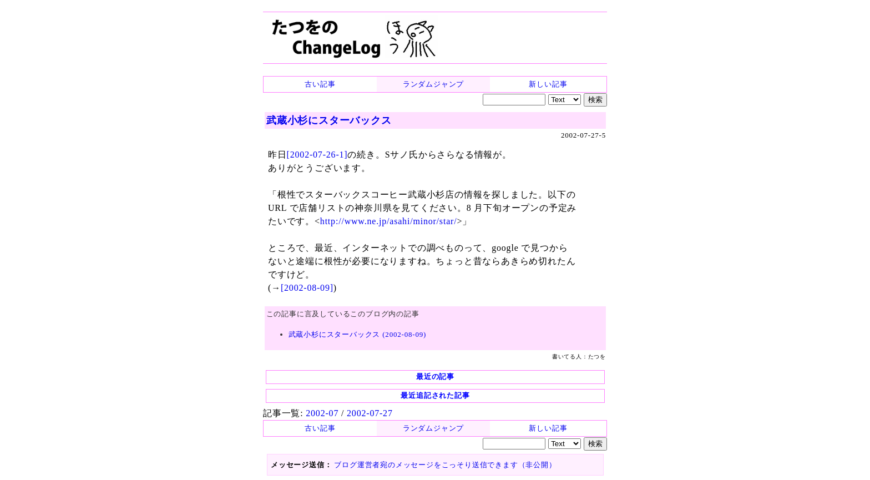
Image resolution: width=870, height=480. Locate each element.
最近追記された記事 (435, 395)
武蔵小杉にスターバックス (329, 120)
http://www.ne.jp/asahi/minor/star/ (388, 221)
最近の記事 (435, 376)
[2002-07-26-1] (317, 154)
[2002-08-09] (307, 287)
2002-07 (322, 413)
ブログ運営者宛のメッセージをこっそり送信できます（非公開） (445, 465)
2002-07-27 (370, 413)
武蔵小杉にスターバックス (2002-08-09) (358, 334)
